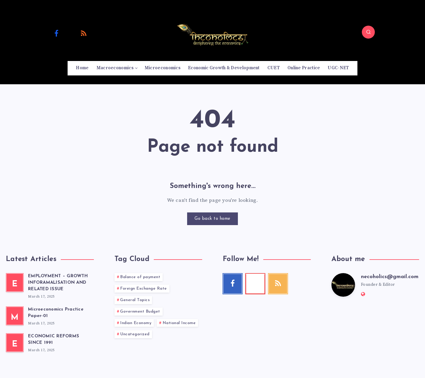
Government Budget (140, 311)
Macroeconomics (115, 68)
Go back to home (212, 219)
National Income (179, 323)
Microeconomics (162, 68)
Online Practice (303, 68)
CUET (273, 68)
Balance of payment (140, 277)
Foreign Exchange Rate (143, 288)
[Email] (97, 33)
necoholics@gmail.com (390, 277)
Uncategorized (135, 334)
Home (82, 68)
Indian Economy (135, 323)
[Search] (368, 32)
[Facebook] (56, 33)
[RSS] (83, 33)
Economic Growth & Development (224, 68)
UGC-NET (338, 68)
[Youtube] (70, 33)
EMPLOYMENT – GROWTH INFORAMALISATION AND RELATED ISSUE (58, 282)
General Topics (135, 300)
